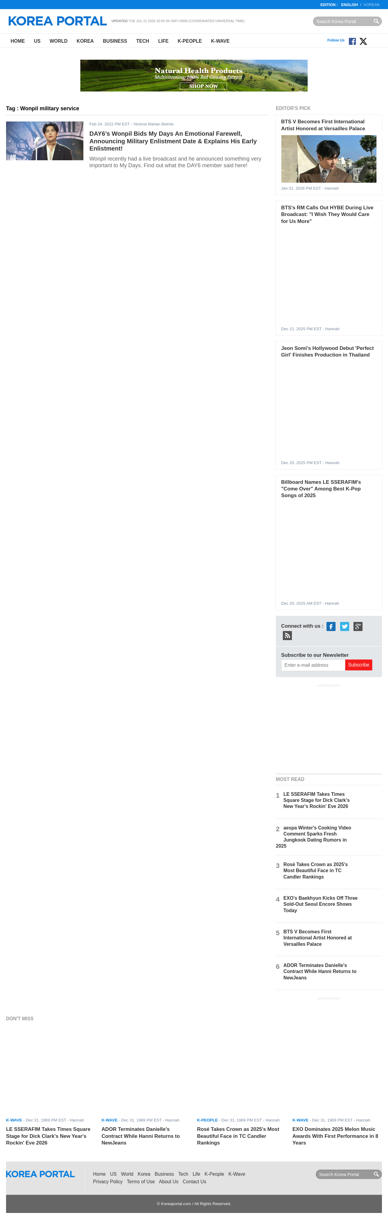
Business (115, 41)
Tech (142, 41)
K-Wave (220, 41)
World (59, 41)
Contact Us (194, 1181)
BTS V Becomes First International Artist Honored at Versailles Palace (317, 937)
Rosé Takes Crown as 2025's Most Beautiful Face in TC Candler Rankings (315, 870)
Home (18, 41)
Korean (372, 5)
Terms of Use (141, 1181)
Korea (85, 41)
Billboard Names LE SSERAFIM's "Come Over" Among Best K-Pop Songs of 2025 (321, 489)
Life (163, 41)
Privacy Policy (107, 1181)
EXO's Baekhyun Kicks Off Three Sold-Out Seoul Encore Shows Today (320, 904)
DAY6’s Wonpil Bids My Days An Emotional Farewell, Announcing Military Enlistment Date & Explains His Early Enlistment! (173, 141)
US (37, 41)
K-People (190, 41)
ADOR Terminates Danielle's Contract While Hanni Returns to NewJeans (319, 971)
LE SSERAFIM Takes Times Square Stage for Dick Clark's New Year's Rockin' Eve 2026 (316, 800)
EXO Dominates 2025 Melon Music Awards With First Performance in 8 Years (335, 1136)
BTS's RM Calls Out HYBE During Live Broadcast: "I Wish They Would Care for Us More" (327, 214)
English (349, 5)
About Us (168, 1181)
